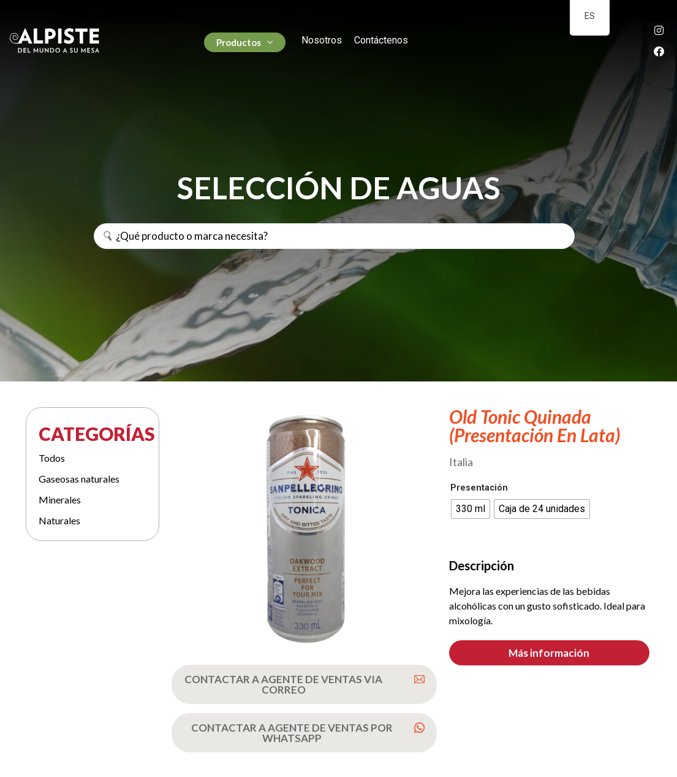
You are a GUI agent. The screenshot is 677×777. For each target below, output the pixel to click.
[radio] (471, 509)
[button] (549, 652)
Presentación (479, 488)
